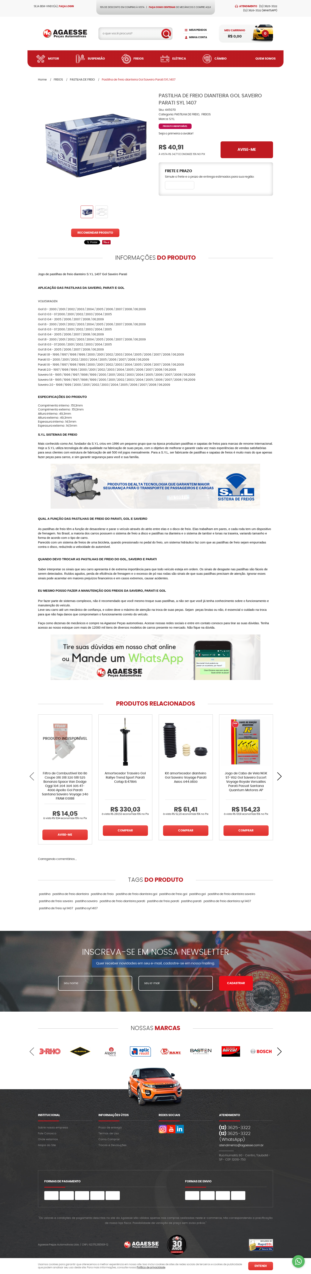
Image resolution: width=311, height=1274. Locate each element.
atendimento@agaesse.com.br (241, 1145)
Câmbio (220, 58)
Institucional (49, 1115)
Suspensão (96, 58)
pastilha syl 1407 (86, 908)
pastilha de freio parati (163, 901)
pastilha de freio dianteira (70, 894)
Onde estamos (48, 1139)
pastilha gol (197, 894)
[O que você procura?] (166, 33)
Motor (53, 58)
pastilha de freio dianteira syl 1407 (227, 901)
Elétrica (179, 58)
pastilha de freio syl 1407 (56, 908)
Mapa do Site (47, 1145)
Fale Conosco (47, 1133)
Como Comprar (109, 1139)
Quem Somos (265, 58)
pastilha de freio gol (173, 894)
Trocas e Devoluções (112, 1145)
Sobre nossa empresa (53, 1127)
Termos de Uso (108, 1133)
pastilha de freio (102, 894)
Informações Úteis (113, 1115)
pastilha (44, 894)
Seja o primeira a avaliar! (176, 133)
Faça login (66, 6)
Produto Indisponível (65, 741)
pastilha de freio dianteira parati (122, 901)
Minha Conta (198, 37)
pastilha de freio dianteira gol (136, 894)
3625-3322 (268, 6)
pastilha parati (191, 901)
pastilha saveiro (86, 901)
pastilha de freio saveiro (56, 901)
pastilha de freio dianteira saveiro (231, 894)
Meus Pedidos (198, 30)
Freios (138, 58)
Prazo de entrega (110, 1127)
